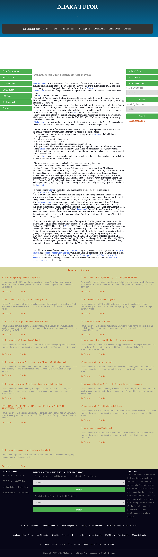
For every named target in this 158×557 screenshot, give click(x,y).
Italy (135, 526)
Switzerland (97, 526)
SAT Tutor (7, 475)
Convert (77, 544)
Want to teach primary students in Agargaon (21, 277)
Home (45, 28)
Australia (34, 526)
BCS (70, 544)
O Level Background (59, 476)
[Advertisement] (79, 52)
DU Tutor (7, 96)
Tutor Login (99, 28)
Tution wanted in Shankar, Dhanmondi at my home (24, 299)
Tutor (54, 28)
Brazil (109, 526)
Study (85, 544)
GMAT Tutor (21, 481)
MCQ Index (110, 535)
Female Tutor (8, 77)
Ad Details (6, 291)
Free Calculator (123, 535)
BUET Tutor (8, 90)
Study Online (95, 544)
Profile (23, 291)
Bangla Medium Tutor (44, 496)
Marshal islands (49, 526)
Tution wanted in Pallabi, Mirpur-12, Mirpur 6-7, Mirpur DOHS (109, 277)
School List (76, 476)
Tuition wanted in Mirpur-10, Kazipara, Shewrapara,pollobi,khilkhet (32, 384)
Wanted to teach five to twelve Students (98, 362)
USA (23, 526)
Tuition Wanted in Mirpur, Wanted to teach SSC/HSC (25, 321)
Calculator (16, 535)
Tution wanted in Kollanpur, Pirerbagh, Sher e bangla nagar (107, 340)
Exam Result (134, 77)
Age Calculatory (43, 535)
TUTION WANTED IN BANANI (95, 321)
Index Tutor (81, 535)
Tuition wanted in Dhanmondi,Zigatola (98, 299)
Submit (62, 544)
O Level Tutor (9, 83)
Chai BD (55, 535)
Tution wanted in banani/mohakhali (96, 428)
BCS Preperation (136, 83)
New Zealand (122, 526)
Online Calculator (139, 535)
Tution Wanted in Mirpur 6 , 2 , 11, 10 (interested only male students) (111, 384)
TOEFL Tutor (9, 492)
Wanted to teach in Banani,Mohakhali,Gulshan (101, 406)
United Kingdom (67, 526)
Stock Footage (28, 535)
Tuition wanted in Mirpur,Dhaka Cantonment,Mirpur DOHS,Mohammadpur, (35, 362)
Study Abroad (9, 102)
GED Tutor (19, 475)
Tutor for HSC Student (67, 496)
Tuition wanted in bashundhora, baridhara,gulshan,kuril (26, 450)
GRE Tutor (7, 481)
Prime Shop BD (68, 535)
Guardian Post (67, 28)
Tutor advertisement (79, 270)
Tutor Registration (11, 71)
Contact (127, 28)
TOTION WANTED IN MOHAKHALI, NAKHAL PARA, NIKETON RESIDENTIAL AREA (33, 407)
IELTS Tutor (22, 487)
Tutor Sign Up (83, 28)
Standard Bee (109, 544)
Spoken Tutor (9, 487)
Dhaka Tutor (77, 7)
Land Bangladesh (137, 121)
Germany (83, 526)
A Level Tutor (135, 71)
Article (54, 544)
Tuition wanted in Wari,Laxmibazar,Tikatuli (21, 340)
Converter (7, 108)
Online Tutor (114, 28)
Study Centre (23, 492)
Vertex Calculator (96, 535)
